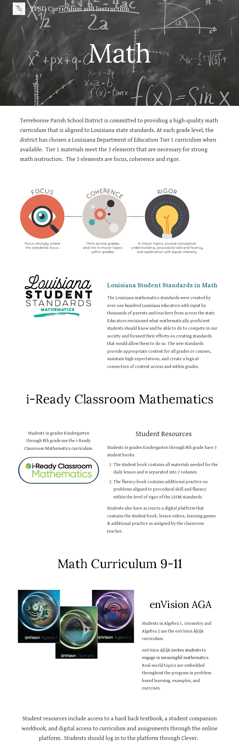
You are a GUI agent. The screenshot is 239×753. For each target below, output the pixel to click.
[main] (119, 52)
